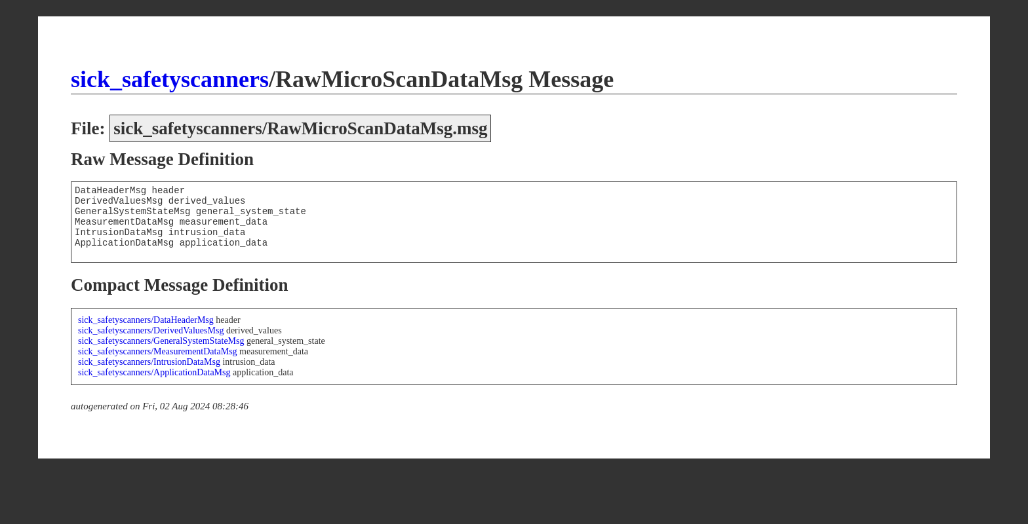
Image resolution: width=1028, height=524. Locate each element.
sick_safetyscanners (170, 79)
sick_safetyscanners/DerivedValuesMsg (151, 330)
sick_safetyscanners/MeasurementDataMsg (157, 351)
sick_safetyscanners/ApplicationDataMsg (154, 372)
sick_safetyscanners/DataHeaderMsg (146, 320)
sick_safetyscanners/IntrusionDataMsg (149, 362)
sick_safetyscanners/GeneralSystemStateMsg (161, 341)
